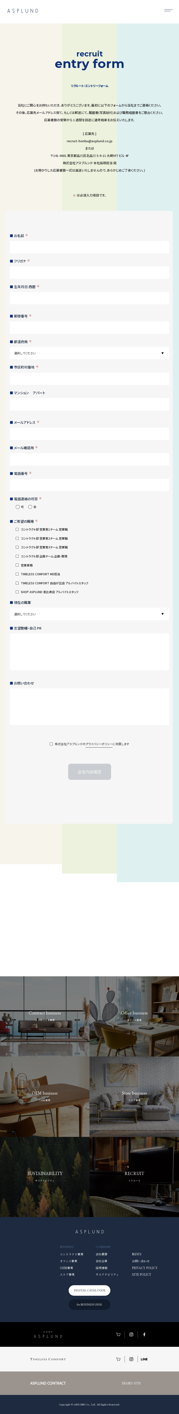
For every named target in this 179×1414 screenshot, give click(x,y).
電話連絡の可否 (28, 498)
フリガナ (22, 261)
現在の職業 (22, 602)
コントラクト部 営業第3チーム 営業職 (44, 547)
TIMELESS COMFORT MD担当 (40, 574)
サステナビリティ (107, 1274)
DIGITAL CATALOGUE (89, 1290)
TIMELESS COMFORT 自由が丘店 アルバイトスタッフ (54, 583)
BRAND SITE (131, 1383)
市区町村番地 (26, 367)
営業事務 (27, 565)
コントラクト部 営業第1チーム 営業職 (44, 529)
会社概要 (101, 1254)
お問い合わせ (24, 683)
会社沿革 (101, 1261)
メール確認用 (26, 447)
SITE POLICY (141, 1274)
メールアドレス (26, 422)
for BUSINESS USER (89, 1304)
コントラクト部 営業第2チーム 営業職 (44, 538)
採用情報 (101, 1268)
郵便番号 (23, 316)
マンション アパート (29, 392)
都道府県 (23, 341)
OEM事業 (66, 1268)
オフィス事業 (68, 1261)
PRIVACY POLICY (145, 1268)
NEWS (136, 1254)
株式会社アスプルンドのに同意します (92, 744)
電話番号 (23, 473)
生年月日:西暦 (26, 286)
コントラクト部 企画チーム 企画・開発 (44, 556)
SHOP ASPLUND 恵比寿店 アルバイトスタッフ (49, 592)
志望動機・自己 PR (27, 628)
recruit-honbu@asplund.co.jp (89, 141)
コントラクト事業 (71, 1254)
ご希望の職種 (26, 521)
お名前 (21, 235)
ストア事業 (67, 1274)
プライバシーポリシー (99, 744)
